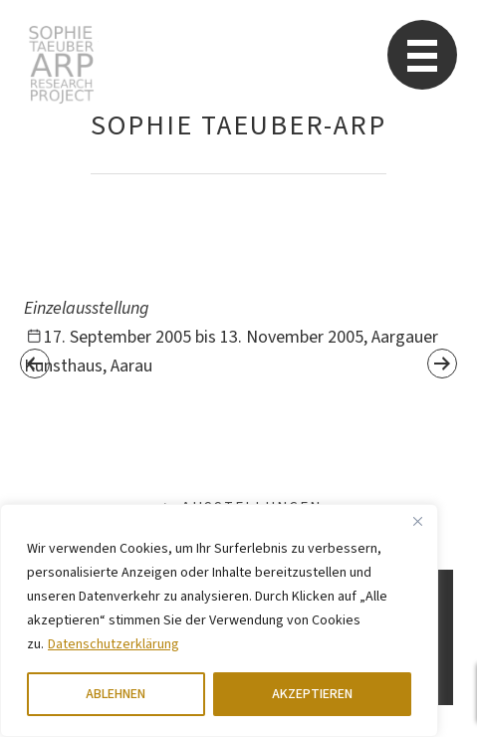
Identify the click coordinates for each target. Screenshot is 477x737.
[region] (219, 620)
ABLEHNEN (115, 694)
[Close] (417, 521)
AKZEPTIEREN (312, 694)
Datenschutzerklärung (113, 644)
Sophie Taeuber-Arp (61, 65)
